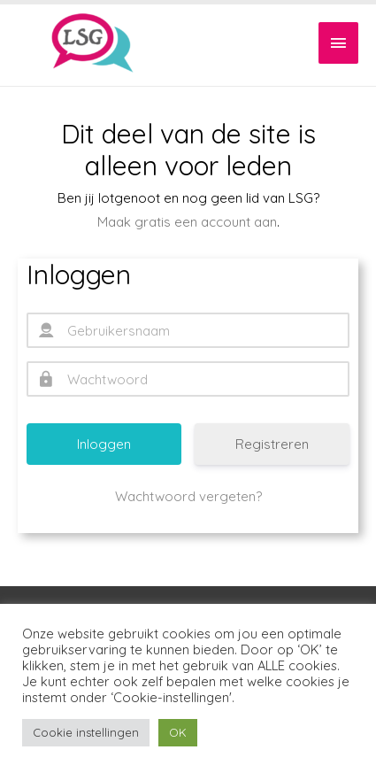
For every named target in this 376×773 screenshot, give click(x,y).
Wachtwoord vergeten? (188, 496)
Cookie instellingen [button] (86, 732)
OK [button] (178, 732)
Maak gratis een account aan (187, 221)
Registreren (272, 444)
